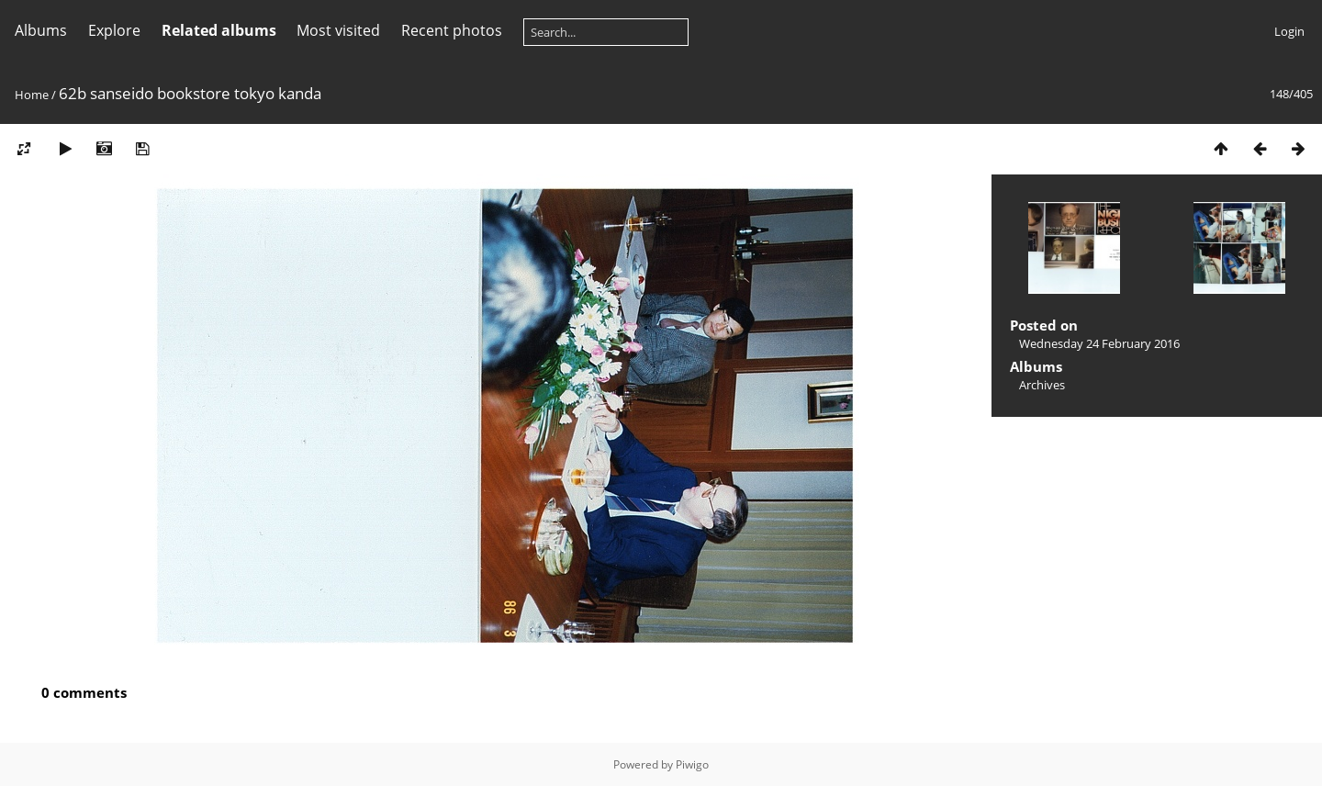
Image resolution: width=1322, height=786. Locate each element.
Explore (114, 30)
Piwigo (692, 764)
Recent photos (451, 30)
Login (1289, 31)
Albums (41, 30)
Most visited (338, 30)
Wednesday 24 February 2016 (1099, 343)
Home (32, 94)
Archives (1042, 384)
